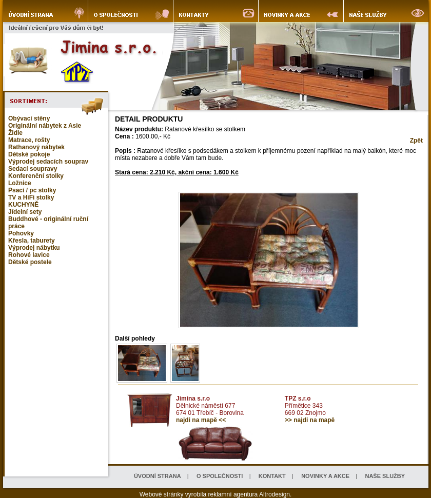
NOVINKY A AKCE (325, 476)
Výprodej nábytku (34, 247)
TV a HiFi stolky (31, 197)
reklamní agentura (233, 494)
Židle (15, 132)
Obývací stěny (29, 118)
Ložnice (19, 183)
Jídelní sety (25, 211)
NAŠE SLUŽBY (385, 476)
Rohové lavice (29, 254)
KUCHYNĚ (23, 204)
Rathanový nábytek (36, 147)
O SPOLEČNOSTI (220, 476)
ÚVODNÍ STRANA (157, 476)
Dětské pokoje (29, 154)
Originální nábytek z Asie (44, 125)
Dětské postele (30, 262)
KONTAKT (272, 476)
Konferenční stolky (36, 176)
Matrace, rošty (29, 140)
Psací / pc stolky (32, 190)
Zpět (416, 140)
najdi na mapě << (201, 420)
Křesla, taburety (31, 240)
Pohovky (21, 233)
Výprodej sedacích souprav (48, 161)
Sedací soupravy (32, 168)
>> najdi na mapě (310, 420)
